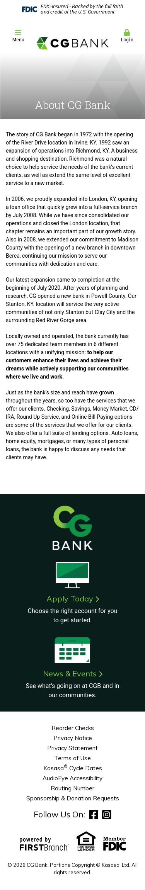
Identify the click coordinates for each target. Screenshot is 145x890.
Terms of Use (72, 758)
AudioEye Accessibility (72, 778)
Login (126, 35)
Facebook (93, 814)
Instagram (106, 814)
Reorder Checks (72, 728)
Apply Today (69, 598)
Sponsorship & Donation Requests (72, 798)
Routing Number (72, 788)
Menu (18, 35)
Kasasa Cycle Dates (72, 768)
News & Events (70, 673)
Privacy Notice (72, 738)
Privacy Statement (72, 748)
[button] (18, 36)
